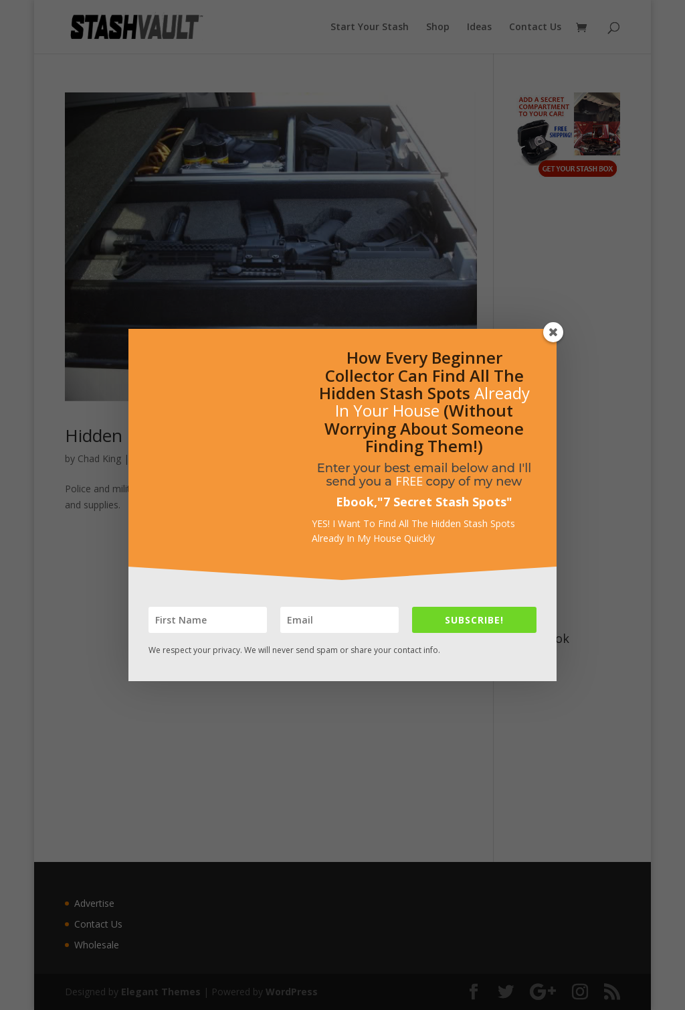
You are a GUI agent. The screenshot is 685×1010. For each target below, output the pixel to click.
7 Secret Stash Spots (444, 502)
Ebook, (356, 502)
